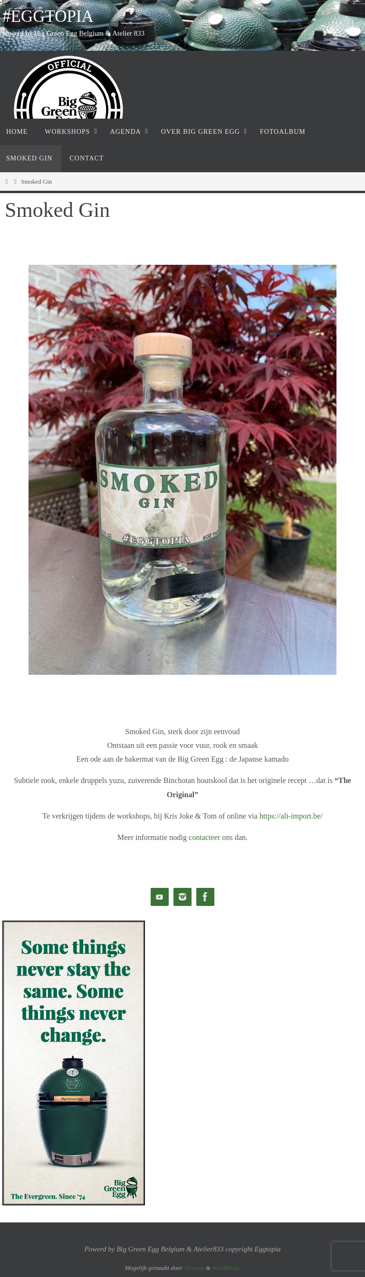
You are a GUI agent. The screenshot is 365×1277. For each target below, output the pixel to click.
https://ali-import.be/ (291, 816)
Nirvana (194, 1267)
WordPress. (226, 1267)
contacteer (204, 837)
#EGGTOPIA (48, 16)
